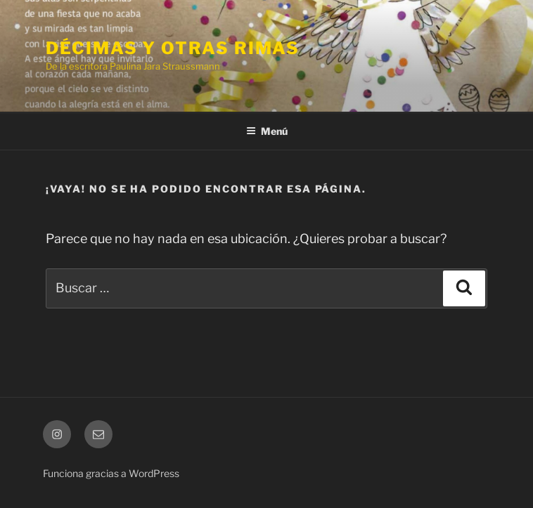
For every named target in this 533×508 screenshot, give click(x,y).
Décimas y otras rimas (173, 48)
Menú (267, 131)
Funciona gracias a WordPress (111, 473)
